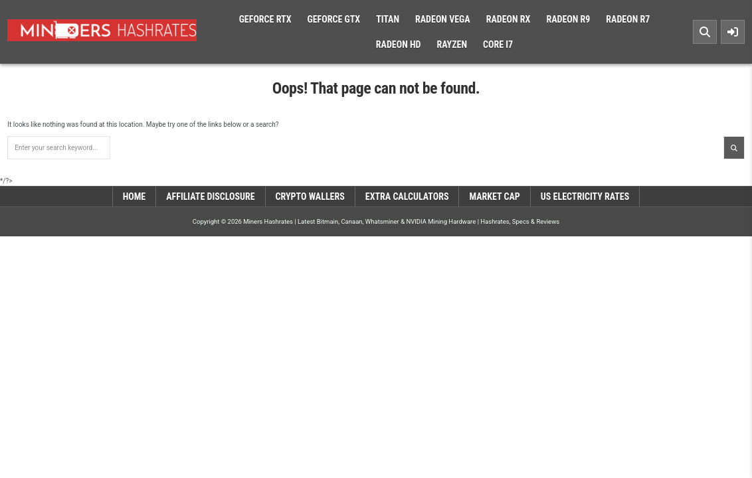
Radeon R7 (628, 19)
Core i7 (498, 44)
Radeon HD (398, 44)
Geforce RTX (265, 19)
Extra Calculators (407, 196)
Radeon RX (508, 19)
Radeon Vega (442, 19)
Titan (387, 19)
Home (134, 196)
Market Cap (494, 196)
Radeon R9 (568, 19)
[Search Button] (705, 32)
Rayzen (451, 44)
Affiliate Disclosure (210, 196)
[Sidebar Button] (733, 32)
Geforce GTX (334, 19)
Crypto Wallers (310, 196)
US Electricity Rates (585, 196)
